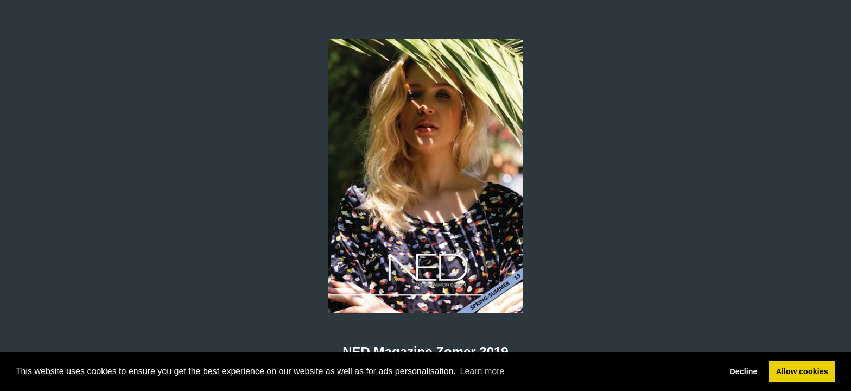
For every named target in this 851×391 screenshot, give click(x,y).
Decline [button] (743, 371)
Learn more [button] (482, 371)
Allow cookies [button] (802, 371)
